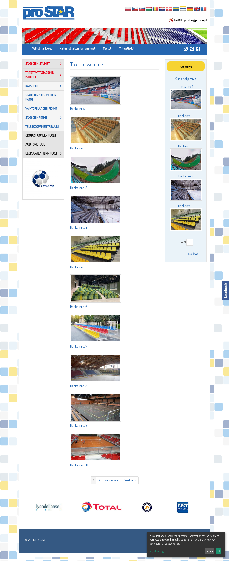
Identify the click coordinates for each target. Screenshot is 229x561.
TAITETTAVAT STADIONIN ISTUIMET (39, 75)
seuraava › (111, 480)
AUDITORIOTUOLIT (36, 144)
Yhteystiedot (126, 48)
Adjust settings (156, 551)
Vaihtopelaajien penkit (41, 108)
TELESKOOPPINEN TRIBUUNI (42, 126)
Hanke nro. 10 (79, 465)
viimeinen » (129, 480)
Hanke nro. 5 (78, 267)
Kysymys (186, 66)
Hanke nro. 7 (78, 346)
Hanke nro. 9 (78, 425)
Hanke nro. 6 (78, 306)
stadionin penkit (36, 117)
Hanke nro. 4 (78, 227)
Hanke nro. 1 (78, 108)
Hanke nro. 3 (78, 188)
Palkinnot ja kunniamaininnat (77, 48)
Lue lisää (193, 254)
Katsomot (31, 86)
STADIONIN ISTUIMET (37, 64)
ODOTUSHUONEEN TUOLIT (40, 135)
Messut (107, 48)
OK (218, 551)
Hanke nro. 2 (78, 148)
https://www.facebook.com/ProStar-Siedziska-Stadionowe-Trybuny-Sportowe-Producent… (198, 49)
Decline (209, 551)
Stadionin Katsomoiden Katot (40, 97)
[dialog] (186, 544)
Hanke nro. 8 (78, 386)
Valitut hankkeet (42, 48)
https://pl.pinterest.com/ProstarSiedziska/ (192, 49)
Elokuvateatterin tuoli (41, 153)
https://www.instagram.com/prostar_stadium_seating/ (186, 49)
